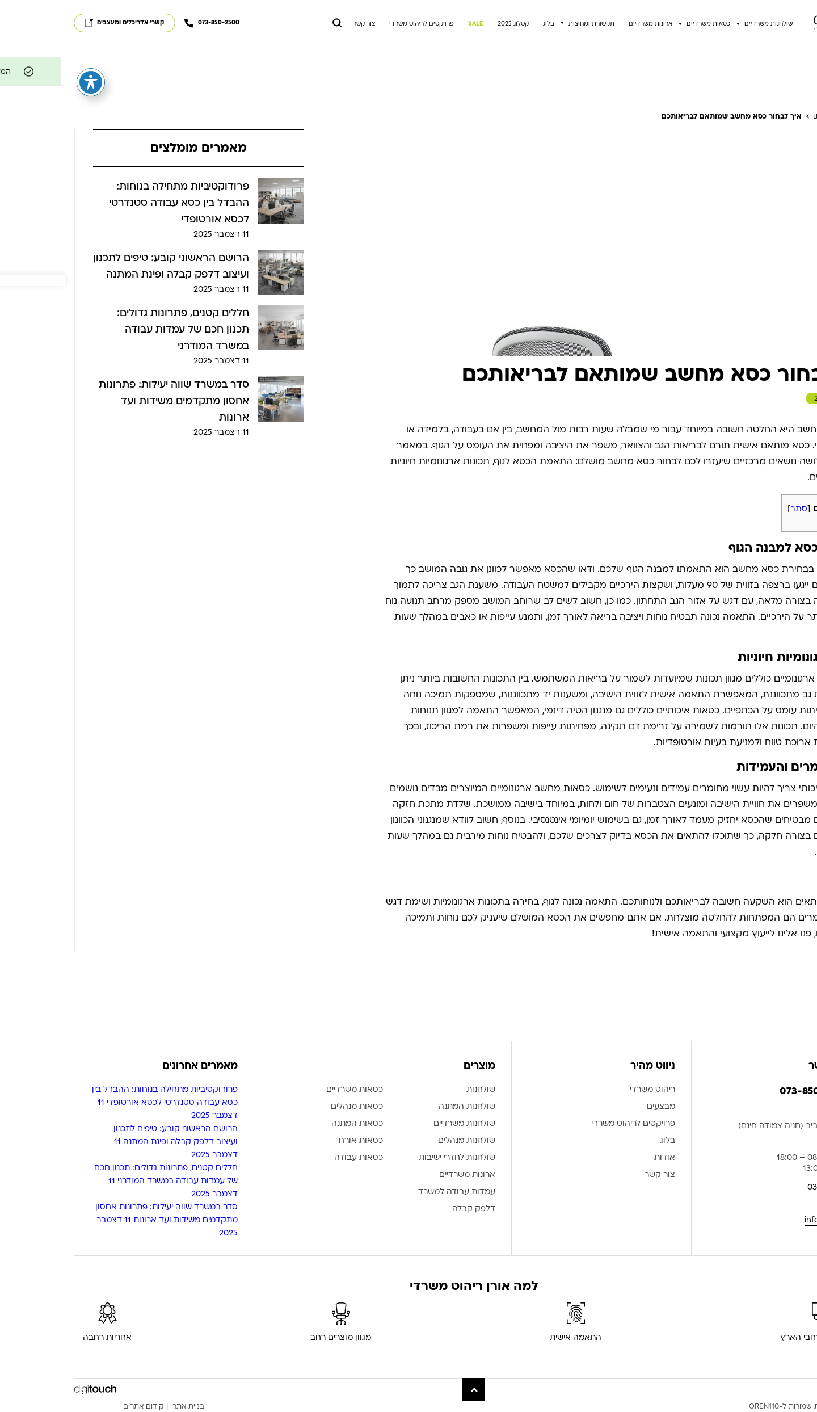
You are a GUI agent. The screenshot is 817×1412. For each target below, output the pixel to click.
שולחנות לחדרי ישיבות (391, 1158)
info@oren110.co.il (773, 1220)
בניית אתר (123, 1406)
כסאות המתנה (292, 1124)
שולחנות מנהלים (401, 1141)
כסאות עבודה (293, 1158)
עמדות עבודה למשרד (391, 1192)
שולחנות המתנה (401, 1107)
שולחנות (415, 1090)
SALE (410, 24)
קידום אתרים (78, 1406)
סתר (733, 508)
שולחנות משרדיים (703, 24)
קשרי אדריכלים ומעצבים (59, 22)
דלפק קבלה (408, 1209)
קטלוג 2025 (448, 24)
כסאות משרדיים (643, 24)
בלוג (483, 24)
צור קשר (299, 24)
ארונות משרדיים (585, 24)
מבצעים (596, 1107)
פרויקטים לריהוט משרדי (356, 24)
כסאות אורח (295, 1141)
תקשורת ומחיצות (526, 24)
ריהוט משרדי (587, 1090)
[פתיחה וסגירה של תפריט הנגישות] (25, 80)
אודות (599, 1158)
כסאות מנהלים (292, 1107)
